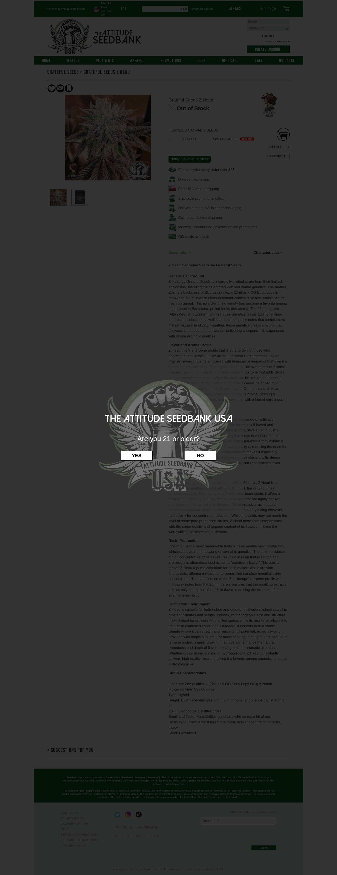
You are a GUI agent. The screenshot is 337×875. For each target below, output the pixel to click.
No (200, 455)
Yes (136, 455)
